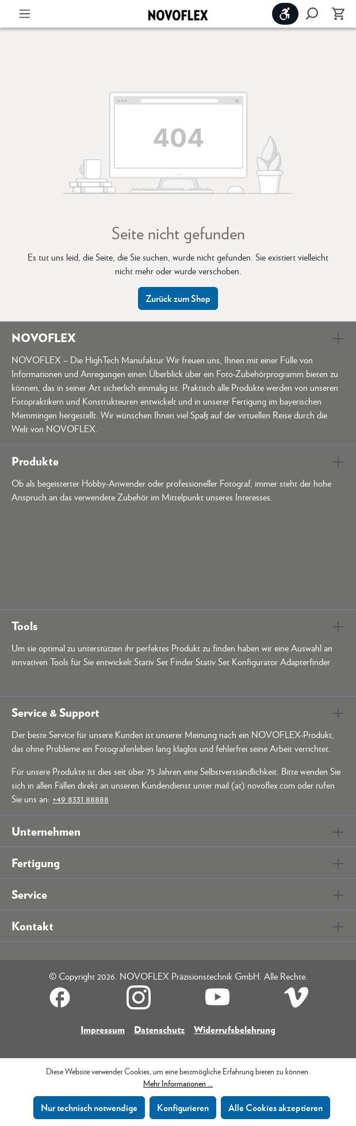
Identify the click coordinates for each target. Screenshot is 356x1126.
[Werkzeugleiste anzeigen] (285, 14)
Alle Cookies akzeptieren (275, 1107)
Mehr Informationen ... (178, 1083)
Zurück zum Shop (178, 298)
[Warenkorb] (334, 14)
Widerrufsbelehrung (234, 1029)
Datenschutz (159, 1029)
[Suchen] (311, 14)
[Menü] (25, 14)
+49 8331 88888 (80, 798)
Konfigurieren (183, 1107)
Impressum (103, 1029)
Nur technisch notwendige (89, 1107)
